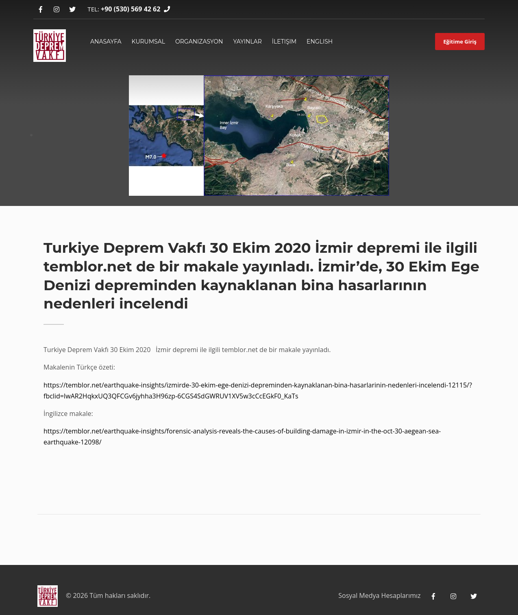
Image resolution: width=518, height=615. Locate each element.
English (320, 41)
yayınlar (247, 41)
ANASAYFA (106, 41)
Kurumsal (148, 41)
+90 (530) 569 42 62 (130, 8)
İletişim (284, 41)
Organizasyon (199, 41)
